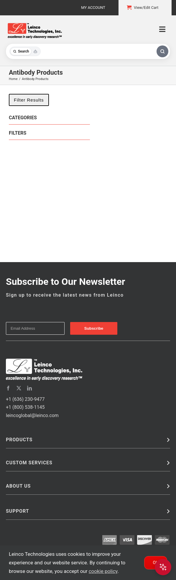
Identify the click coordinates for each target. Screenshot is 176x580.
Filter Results (29, 99)
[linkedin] (29, 388)
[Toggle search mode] (25, 51)
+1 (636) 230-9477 (25, 399)
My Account (93, 7)
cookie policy (103, 571)
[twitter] (19, 388)
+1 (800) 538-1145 (25, 407)
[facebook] (8, 388)
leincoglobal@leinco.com (32, 415)
